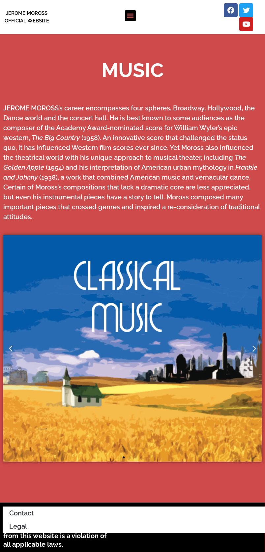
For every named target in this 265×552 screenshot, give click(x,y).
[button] (130, 15)
